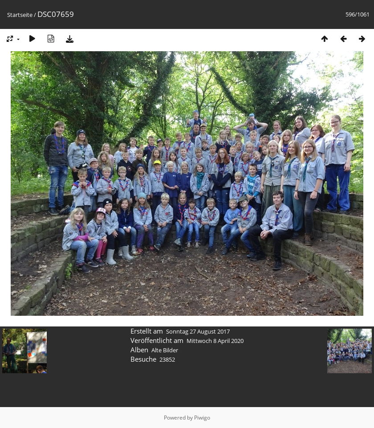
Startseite (20, 15)
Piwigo (202, 417)
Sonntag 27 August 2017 (198, 331)
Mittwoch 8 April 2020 (215, 341)
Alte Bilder (164, 350)
